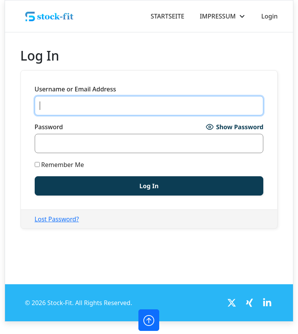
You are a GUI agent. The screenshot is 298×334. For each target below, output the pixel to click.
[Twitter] (231, 303)
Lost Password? (57, 219)
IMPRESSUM (218, 16)
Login (269, 16)
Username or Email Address (75, 89)
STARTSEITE (168, 16)
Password (49, 127)
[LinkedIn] (267, 303)
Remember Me (59, 164)
